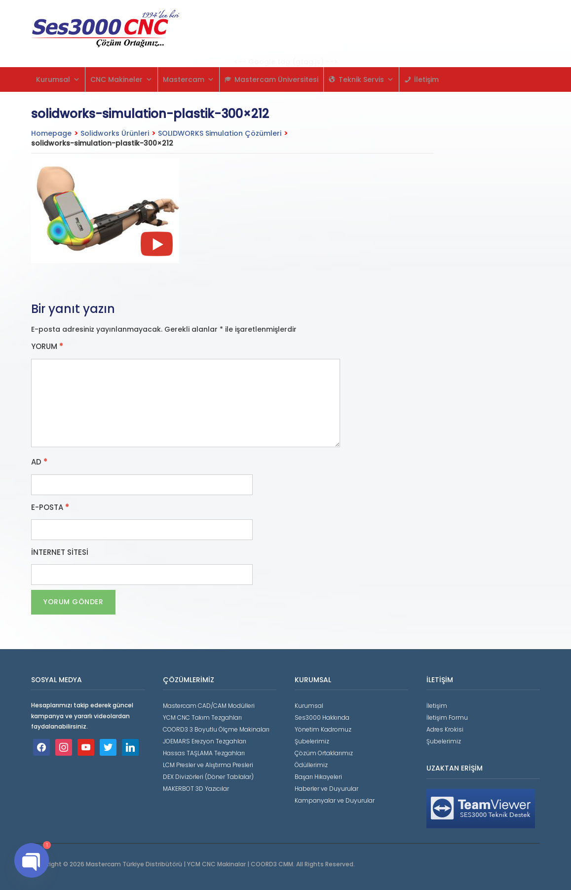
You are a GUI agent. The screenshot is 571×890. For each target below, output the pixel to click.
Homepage (51, 133)
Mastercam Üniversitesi (276, 79)
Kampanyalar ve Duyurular (335, 800)
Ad (39, 462)
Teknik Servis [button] (366, 79)
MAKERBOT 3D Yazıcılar (196, 788)
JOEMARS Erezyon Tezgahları (204, 741)
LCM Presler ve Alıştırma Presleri (208, 765)
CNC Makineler (121, 79)
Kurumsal (58, 79)
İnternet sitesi (59, 552)
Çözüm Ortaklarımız (324, 753)
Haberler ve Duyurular (326, 788)
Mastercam (188, 79)
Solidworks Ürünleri (114, 133)
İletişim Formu (447, 717)
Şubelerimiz (312, 741)
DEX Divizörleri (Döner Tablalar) (208, 777)
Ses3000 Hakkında (322, 717)
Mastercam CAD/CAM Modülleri (209, 705)
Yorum (47, 346)
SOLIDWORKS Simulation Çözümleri (219, 133)
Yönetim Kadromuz (323, 729)
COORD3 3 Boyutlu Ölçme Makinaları (216, 729)
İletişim (426, 79)
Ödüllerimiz (311, 765)
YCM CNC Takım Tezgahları (202, 717)
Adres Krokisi (444, 729)
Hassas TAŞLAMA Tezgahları (204, 753)
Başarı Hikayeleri (318, 777)
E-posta (50, 507)
